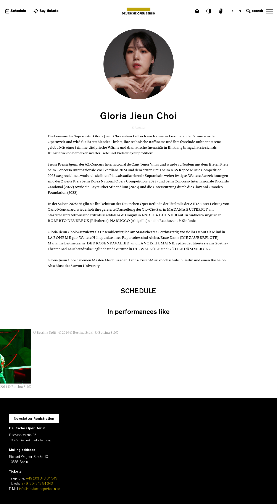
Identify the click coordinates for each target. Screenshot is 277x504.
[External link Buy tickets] (45, 11)
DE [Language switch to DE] (233, 11)
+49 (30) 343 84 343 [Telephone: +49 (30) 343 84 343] (41, 478)
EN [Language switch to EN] (239, 11)
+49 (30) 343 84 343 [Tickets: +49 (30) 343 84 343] (37, 484)
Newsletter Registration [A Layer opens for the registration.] (34, 419)
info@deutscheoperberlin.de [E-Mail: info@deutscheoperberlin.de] (39, 489)
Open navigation (269, 11)
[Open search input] (254, 11)
